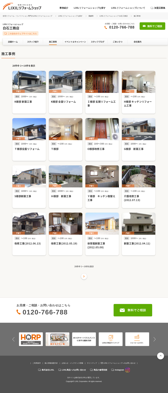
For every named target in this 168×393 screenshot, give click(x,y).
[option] (31, 339)
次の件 (84, 276)
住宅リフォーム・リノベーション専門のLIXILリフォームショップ (28, 16)
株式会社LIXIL (48, 370)
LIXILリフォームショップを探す (90, 8)
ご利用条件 (36, 363)
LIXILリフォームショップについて (128, 8)
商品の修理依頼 (100, 370)
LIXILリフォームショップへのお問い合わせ (120, 363)
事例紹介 (63, 8)
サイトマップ (92, 363)
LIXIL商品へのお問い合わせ (74, 370)
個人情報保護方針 (51, 363)
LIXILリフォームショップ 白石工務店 (114, 16)
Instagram (122, 370)
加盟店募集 (159, 8)
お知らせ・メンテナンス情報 (72, 363)
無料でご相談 (154, 26)
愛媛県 (91, 16)
